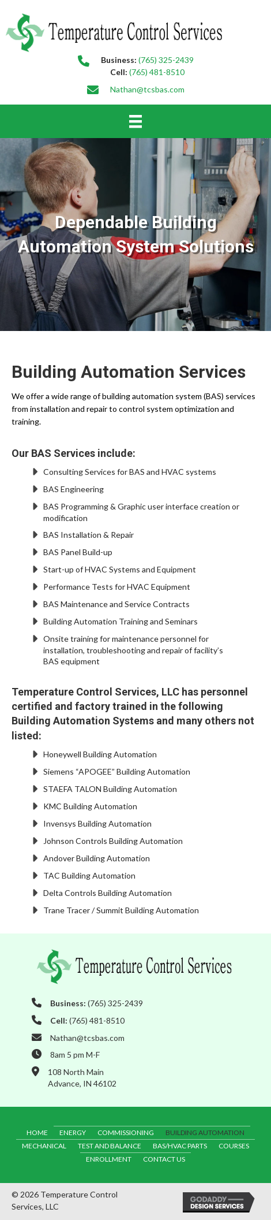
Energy (72, 1132)
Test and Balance (109, 1145)
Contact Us (164, 1159)
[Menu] (135, 121)
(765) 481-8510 (157, 72)
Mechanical (44, 1145)
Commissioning (125, 1132)
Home (37, 1132)
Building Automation (204, 1132)
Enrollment (108, 1159)
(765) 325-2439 (166, 60)
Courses (234, 1145)
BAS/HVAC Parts (180, 1145)
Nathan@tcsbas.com (147, 89)
